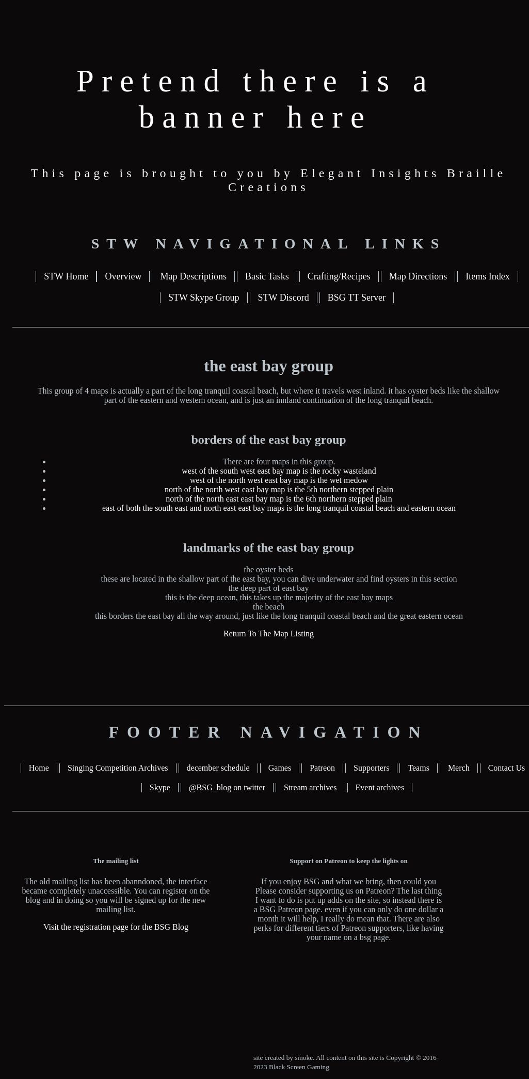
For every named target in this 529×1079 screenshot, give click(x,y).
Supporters (371, 767)
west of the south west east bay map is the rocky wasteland (279, 470)
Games (279, 767)
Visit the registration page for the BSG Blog (115, 926)
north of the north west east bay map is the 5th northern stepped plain (279, 489)
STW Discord (283, 297)
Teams (418, 767)
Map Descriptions (193, 276)
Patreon (322, 767)
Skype (160, 787)
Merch (459, 767)
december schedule (218, 767)
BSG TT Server (357, 297)
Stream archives (310, 787)
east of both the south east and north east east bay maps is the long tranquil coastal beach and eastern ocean (279, 508)
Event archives (380, 787)
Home (39, 767)
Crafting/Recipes (339, 276)
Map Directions (418, 276)
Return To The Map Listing (268, 633)
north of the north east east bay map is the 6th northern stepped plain (279, 498)
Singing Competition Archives (118, 767)
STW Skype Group (203, 297)
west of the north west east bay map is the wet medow (279, 480)
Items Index (487, 276)
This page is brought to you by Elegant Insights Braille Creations (269, 180)
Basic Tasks (267, 276)
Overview (123, 276)
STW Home (66, 276)
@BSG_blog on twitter (227, 787)
